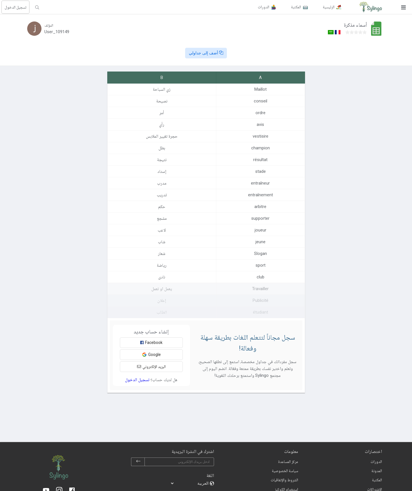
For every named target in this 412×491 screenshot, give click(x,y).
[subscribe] (138, 462)
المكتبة (377, 480)
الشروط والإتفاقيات (284, 480)
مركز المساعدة (288, 461)
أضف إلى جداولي (206, 53)
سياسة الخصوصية (285, 470)
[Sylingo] (370, 7)
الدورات (376, 461)
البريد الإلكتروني (151, 366)
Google (151, 354)
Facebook (151, 342)
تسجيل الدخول (15, 7)
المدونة (376, 470)
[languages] (190, 483)
